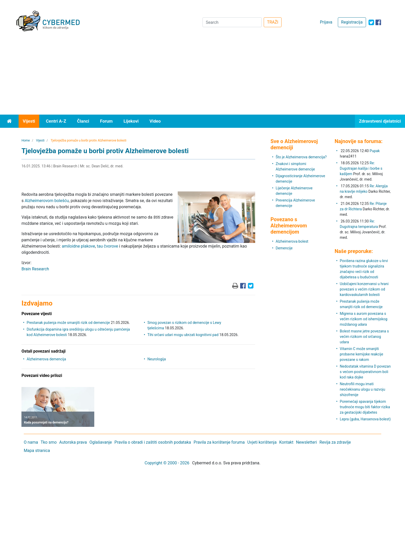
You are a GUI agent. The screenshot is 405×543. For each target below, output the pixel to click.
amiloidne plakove (78, 246)
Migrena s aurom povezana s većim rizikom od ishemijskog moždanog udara (363, 318)
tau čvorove (107, 246)
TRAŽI (272, 22)
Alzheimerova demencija (46, 359)
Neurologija (156, 359)
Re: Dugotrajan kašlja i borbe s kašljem (361, 168)
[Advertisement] (202, 76)
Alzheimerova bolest (292, 241)
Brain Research (35, 268)
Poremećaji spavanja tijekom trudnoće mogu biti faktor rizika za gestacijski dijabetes (365, 406)
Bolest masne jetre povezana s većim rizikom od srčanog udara (364, 336)
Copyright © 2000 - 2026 (167, 462)
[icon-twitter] (371, 22)
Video (155, 121)
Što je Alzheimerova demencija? (301, 157)
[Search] (232, 22)
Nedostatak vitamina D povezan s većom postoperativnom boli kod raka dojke (365, 371)
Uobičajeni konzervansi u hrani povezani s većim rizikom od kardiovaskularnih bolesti (364, 289)
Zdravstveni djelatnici (380, 121)
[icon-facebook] (378, 22)
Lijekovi (130, 121)
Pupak (375, 151)
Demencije (284, 248)
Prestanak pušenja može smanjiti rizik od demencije (68, 323)
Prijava (326, 22)
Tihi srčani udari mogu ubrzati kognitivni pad (183, 335)
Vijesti (29, 121)
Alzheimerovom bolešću (47, 200)
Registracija (352, 22)
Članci (83, 121)
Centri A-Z (56, 121)
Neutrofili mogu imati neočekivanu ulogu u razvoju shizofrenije (362, 389)
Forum (106, 121)
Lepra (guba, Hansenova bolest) (365, 419)
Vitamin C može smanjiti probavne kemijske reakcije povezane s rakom (361, 354)
